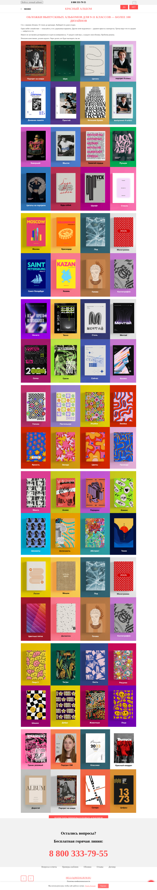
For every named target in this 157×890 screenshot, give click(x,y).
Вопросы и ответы (49, 867)
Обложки (87, 867)
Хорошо (103, 886)
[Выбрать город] (134, 2)
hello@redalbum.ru (78, 878)
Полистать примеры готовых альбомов (78, 818)
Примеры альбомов (70, 867)
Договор (112, 867)
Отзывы (100, 867)
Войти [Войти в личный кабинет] (32, 2)
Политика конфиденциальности (78, 881)
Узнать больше (90, 886)
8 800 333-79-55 (78, 853)
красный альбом (78, 8)
